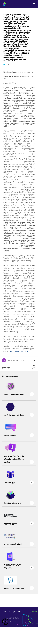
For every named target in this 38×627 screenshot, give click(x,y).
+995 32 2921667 (11, 620)
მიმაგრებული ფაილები (15, 360)
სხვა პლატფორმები (10, 376)
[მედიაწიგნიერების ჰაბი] (19, 389)
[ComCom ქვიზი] (19, 477)
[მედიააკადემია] (19, 518)
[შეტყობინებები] (19, 430)
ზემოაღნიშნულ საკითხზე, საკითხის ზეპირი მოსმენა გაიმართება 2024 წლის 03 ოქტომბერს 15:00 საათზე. (19, 258)
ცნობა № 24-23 (9, 83)
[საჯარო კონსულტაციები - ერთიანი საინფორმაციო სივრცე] (19, 454)
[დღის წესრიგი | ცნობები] (19, 410)
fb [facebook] (5, 611)
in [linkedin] (9, 611)
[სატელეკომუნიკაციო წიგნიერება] (19, 560)
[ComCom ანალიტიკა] (19, 498)
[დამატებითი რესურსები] (19, 583)
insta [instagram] (19, 611)
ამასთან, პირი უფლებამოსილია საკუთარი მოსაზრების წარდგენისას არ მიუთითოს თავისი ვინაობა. (19, 339)
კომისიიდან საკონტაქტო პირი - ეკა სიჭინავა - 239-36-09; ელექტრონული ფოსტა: (18, 348)
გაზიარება (6, 367)
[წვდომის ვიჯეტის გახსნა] (5, 621)
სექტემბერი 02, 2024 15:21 (18, 77)
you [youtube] (14, 611)
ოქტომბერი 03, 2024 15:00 (18, 72)
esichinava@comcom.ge (19, 351)
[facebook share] (34, 367)
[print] (8, 64)
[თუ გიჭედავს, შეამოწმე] (19, 539)
